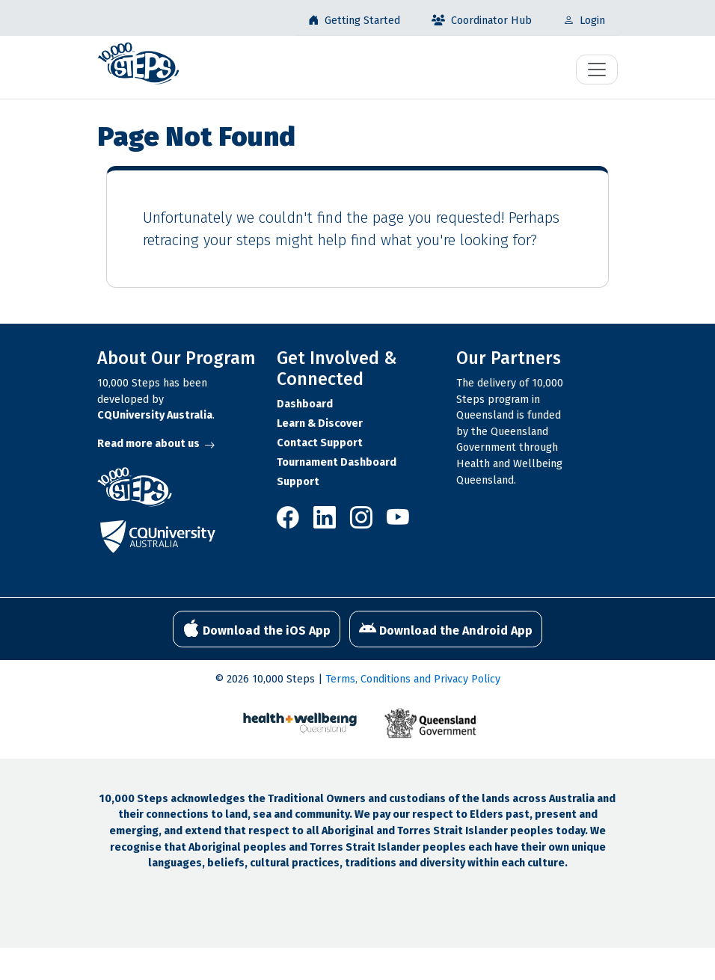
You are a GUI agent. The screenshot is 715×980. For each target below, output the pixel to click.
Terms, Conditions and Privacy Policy (412, 679)
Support (298, 481)
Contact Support (320, 443)
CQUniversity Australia (154, 415)
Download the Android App (446, 628)
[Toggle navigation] (597, 69)
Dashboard (305, 404)
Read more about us (156, 443)
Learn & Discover (320, 423)
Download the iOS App (256, 628)
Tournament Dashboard (336, 462)
